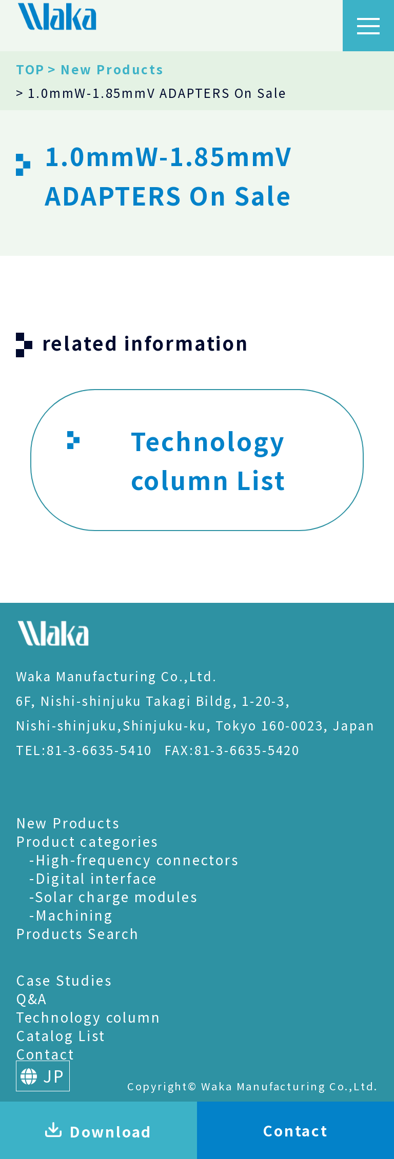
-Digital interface (93, 877)
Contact (45, 1053)
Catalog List (61, 1035)
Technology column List (176, 461)
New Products (68, 822)
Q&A (32, 998)
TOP (30, 69)
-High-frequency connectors (134, 859)
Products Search (78, 933)
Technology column (88, 1016)
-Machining (71, 914)
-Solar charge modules (113, 896)
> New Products (106, 69)
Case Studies (64, 979)
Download (98, 1131)
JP (43, 1075)
